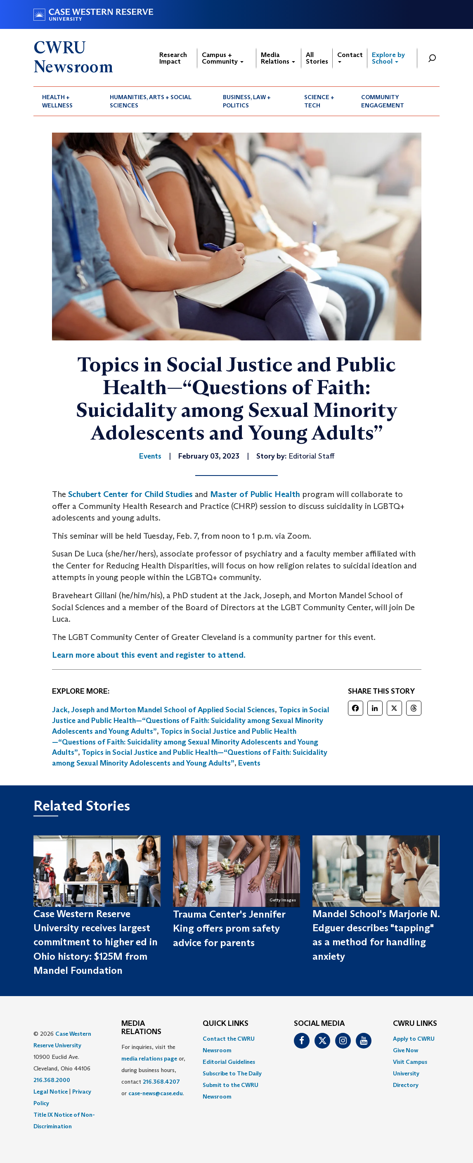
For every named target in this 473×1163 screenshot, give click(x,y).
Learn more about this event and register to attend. (149, 655)
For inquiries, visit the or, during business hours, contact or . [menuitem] (153, 1070)
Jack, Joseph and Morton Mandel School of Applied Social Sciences (163, 709)
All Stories (317, 58)
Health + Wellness (57, 101)
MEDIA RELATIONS (141, 1028)
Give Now (405, 1050)
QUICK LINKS (225, 1024)
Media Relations (278, 58)
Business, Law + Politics (247, 101)
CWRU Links (415, 1024)
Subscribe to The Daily (232, 1073)
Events (249, 763)
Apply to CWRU (414, 1038)
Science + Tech (319, 101)
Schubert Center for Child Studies (130, 494)
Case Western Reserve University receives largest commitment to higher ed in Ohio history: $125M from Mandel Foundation (95, 942)
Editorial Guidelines (229, 1061)
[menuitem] (67, 101)
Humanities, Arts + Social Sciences (151, 101)
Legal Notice (50, 1091)
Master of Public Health (255, 494)
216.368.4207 (161, 1081)
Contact (350, 57)
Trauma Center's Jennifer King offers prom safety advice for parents (229, 928)
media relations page (149, 1058)
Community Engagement (382, 101)
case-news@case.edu (155, 1093)
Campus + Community (223, 58)
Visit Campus (410, 1061)
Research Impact (173, 58)
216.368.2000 (51, 1080)
